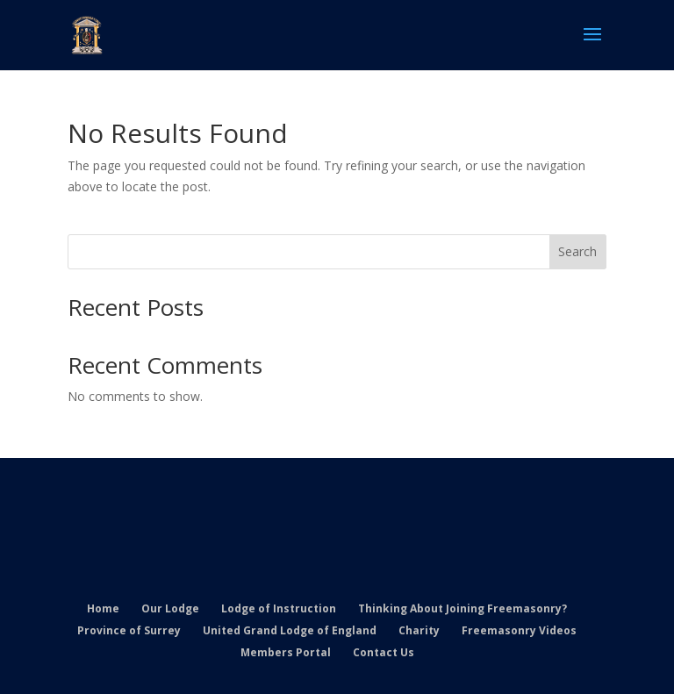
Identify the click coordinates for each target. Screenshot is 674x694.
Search (577, 251)
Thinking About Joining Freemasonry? (462, 608)
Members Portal (285, 652)
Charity (419, 630)
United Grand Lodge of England (289, 630)
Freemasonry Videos (519, 630)
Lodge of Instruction (278, 608)
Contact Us (383, 652)
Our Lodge (170, 608)
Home (103, 608)
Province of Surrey (129, 630)
